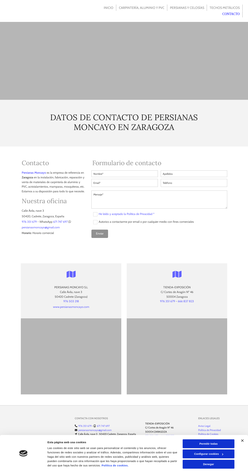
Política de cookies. (115, 453)
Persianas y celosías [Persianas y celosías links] (186, 7)
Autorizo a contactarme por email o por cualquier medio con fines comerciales (146, 221)
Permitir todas (208, 432)
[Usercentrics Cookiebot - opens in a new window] (23, 464)
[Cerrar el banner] (242, 429)
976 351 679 (29, 221)
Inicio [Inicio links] (107, 7)
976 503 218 (71, 301)
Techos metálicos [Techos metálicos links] (224, 7)
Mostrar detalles (58, 463)
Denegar (208, 452)
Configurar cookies (208, 442)
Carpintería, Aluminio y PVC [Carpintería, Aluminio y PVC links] (140, 7)
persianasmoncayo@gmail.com (41, 227)
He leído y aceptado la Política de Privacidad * (126, 213)
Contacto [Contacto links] (231, 14)
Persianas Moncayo (34, 172)
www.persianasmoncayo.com (71, 306)
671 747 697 (60, 221)
